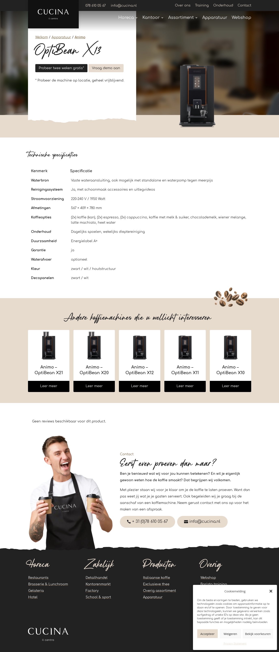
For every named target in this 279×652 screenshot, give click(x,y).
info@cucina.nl (206, 521)
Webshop (241, 18)
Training (202, 5)
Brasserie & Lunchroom (48, 584)
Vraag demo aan (106, 68)
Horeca (126, 18)
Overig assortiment (159, 591)
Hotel (33, 597)
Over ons (183, 5)
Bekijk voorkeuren (258, 634)
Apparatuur (214, 18)
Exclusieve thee (156, 584)
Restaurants (38, 578)
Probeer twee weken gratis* (61, 68)
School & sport (98, 597)
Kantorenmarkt (98, 584)
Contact (244, 5)
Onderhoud (223, 5)
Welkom (41, 37)
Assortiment (181, 18)
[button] (271, 591)
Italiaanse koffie (156, 578)
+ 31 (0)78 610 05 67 (150, 521)
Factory (92, 591)
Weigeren (230, 634)
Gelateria (36, 591)
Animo (80, 37)
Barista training (213, 584)
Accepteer (207, 634)
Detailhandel (97, 578)
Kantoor (151, 18)
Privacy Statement (235, 643)
